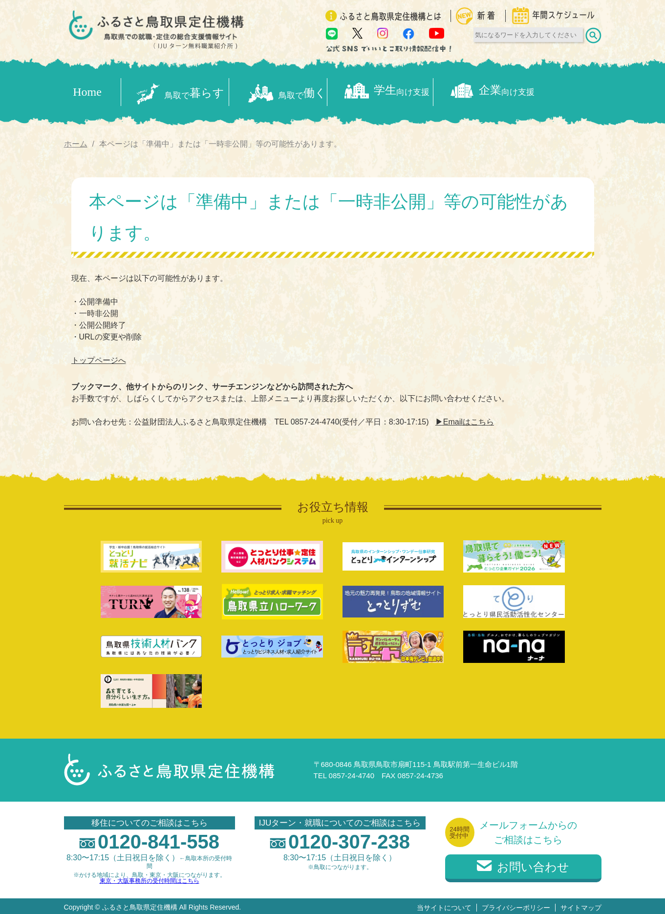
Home (87, 90)
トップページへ (98, 357)
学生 (427, 91)
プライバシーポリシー (516, 905)
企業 (550, 91)
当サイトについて (444, 905)
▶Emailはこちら (464, 419)
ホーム (75, 140)
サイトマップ (580, 905)
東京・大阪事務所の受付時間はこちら (149, 877)
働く (304, 90)
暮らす (182, 90)
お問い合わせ (523, 864)
